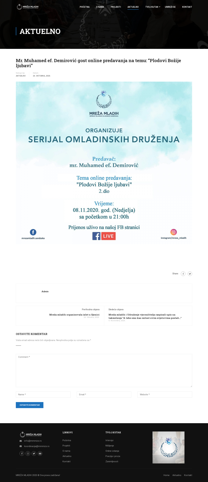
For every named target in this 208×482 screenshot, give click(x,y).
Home (167, 475)
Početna (67, 440)
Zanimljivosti (112, 461)
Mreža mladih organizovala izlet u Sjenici (74, 314)
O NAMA (100, 7)
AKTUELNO (133, 7)
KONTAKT (187, 7)
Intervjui (109, 440)
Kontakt (67, 461)
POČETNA (85, 7)
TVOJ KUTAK (151, 7)
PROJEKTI (116, 7)
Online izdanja (112, 451)
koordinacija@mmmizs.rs (36, 446)
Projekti (66, 445)
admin (45, 291)
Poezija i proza (113, 456)
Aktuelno (21, 76)
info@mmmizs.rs (33, 440)
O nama (66, 451)
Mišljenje (110, 445)
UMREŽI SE (170, 7)
